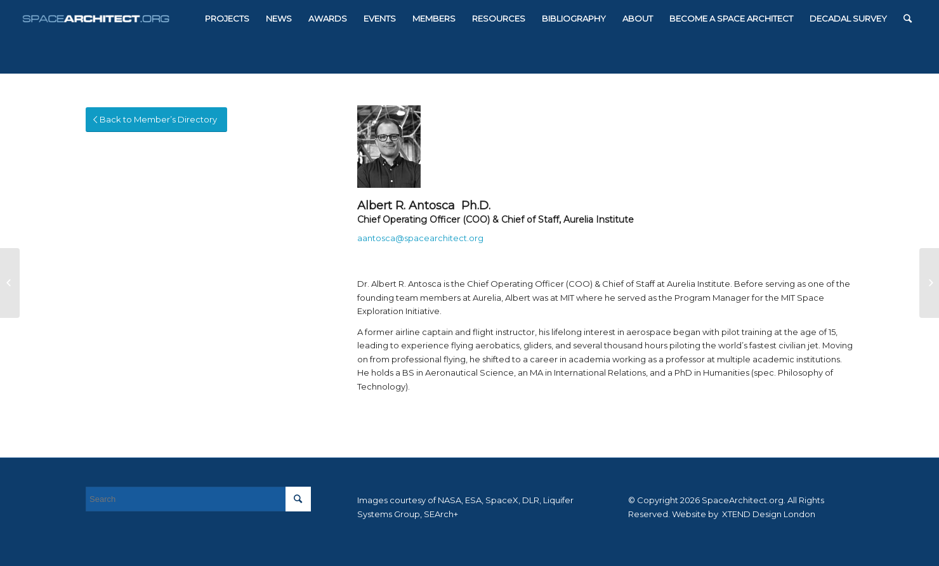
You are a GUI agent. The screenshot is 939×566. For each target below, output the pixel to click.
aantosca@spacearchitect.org (420, 238)
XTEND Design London (767, 514)
